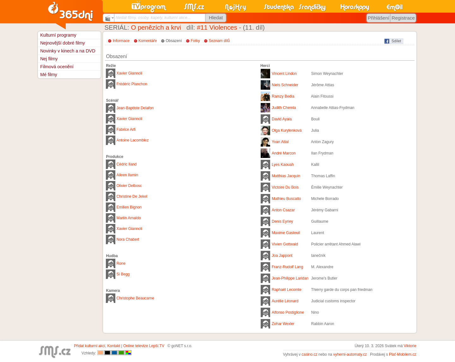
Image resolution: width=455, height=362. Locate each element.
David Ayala (282, 119)
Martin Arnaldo (128, 218)
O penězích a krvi (156, 27)
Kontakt (113, 346)
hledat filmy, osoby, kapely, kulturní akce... (153, 17)
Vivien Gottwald (285, 244)
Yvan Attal (280, 142)
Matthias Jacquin (286, 176)
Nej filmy (49, 58)
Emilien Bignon (129, 207)
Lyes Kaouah (283, 164)
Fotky (195, 41)
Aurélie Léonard (285, 301)
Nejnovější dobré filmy (62, 42)
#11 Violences (217, 27)
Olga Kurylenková (287, 130)
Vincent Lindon (284, 73)
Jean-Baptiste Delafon (135, 108)
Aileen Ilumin (127, 175)
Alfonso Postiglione (288, 312)
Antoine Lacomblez (132, 140)
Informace (121, 41)
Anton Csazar (283, 210)
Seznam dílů (219, 41)
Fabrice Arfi (126, 129)
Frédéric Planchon (131, 84)
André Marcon (283, 153)
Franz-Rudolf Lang (287, 267)
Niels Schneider (285, 85)
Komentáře (147, 41)
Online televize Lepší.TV (143, 346)
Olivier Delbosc (129, 186)
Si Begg (123, 274)
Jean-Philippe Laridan (290, 278)
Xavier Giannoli (129, 73)
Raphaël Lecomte (286, 289)
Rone (120, 263)
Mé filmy (48, 74)
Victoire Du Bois (285, 187)
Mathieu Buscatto (286, 198)
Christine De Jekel (131, 196)
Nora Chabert (127, 239)
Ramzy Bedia (283, 96)
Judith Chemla (284, 108)
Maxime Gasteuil (286, 233)
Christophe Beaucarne (135, 298)
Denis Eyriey (282, 221)
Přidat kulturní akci (89, 346)
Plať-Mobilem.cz (402, 354)
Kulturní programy (58, 35)
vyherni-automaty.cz (350, 354)
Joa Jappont (282, 255)
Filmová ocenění (57, 66)
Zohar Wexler (283, 324)
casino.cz (309, 354)
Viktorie (410, 346)
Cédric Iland (126, 164)
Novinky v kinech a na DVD (67, 50)
